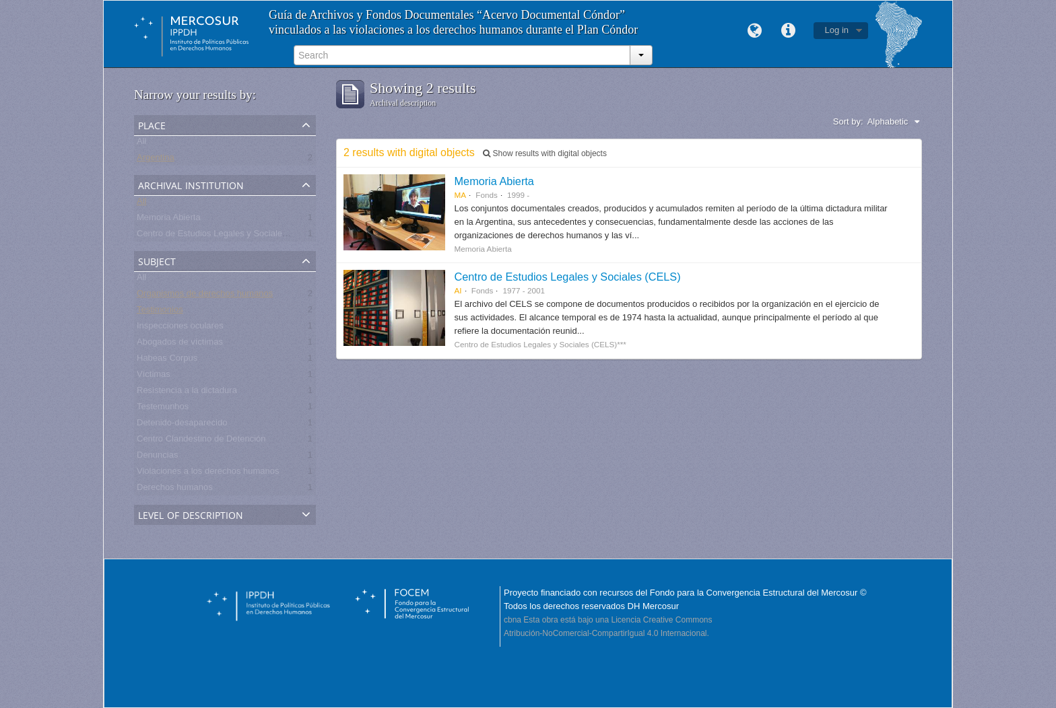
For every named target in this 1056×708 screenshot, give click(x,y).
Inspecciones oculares (180, 328)
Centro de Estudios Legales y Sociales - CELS (227, 236)
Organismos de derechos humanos (205, 296)
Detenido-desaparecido (182, 425)
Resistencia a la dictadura (187, 393)
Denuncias (157, 457)
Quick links (788, 31)
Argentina (155, 160)
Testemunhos (163, 409)
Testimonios (160, 312)
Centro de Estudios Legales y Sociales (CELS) (568, 277)
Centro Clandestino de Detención (201, 441)
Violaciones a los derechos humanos (208, 473)
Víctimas (153, 376)
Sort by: (848, 121)
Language (755, 31)
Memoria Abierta (169, 220)
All (141, 144)
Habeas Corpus (167, 360)
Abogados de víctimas (180, 344)
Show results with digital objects (545, 153)
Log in (837, 30)
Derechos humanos (175, 490)
